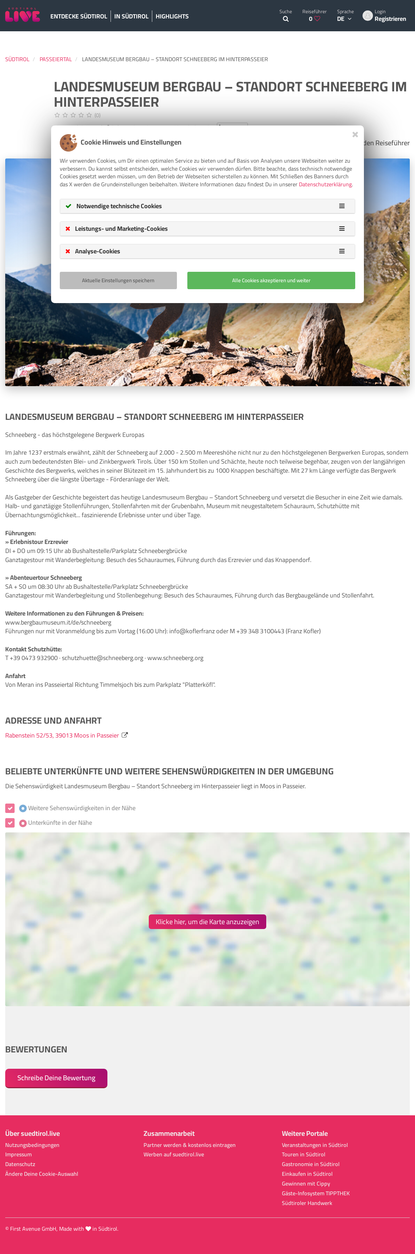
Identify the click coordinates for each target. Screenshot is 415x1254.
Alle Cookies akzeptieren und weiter (271, 280)
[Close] (355, 134)
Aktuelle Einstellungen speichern (118, 280)
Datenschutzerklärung (325, 184)
